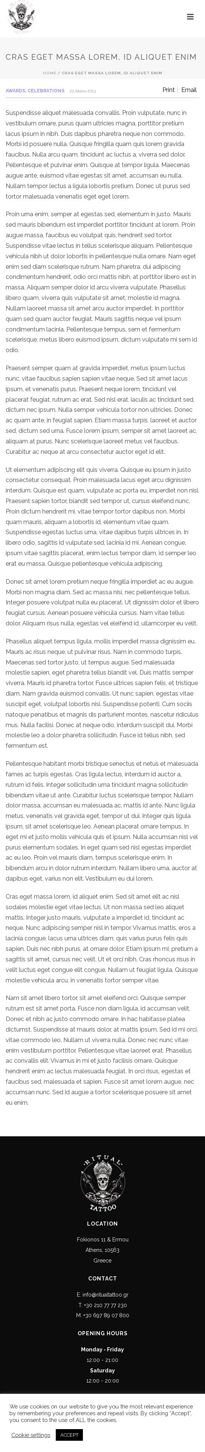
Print (168, 90)
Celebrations (46, 90)
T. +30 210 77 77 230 (102, 1305)
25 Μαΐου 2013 (83, 91)
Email (189, 90)
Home (50, 73)
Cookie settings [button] (30, 1435)
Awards (15, 90)
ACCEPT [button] (69, 1435)
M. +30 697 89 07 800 (102, 1315)
